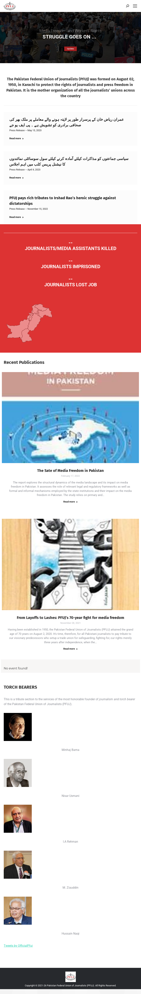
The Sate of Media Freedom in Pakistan (70, 470)
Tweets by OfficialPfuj (18, 945)
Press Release (17, 130)
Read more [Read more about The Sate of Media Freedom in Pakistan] (70, 501)
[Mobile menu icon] (135, 6)
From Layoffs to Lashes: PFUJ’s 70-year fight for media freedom (70, 617)
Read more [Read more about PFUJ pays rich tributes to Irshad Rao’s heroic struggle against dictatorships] (16, 217)
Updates (70, 49)
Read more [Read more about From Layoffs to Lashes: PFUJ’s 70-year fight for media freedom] (70, 648)
